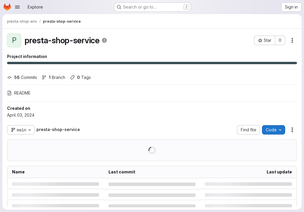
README (19, 92)
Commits (22, 77)
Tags (80, 77)
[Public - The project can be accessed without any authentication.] (104, 40)
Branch (53, 77)
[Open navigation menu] (17, 7)
